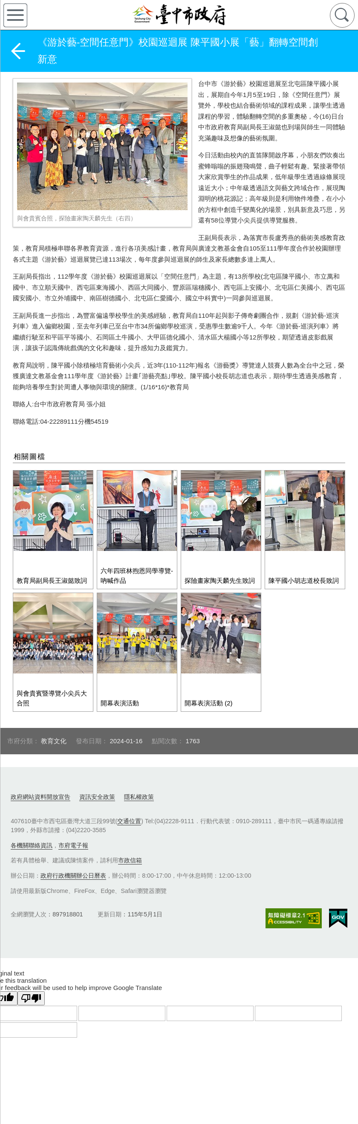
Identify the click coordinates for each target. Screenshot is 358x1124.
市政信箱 (130, 838)
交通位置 (129, 799)
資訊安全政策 (97, 775)
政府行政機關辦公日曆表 (73, 853)
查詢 (342, 15)
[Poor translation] (31, 977)
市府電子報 (73, 823)
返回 (18, 51)
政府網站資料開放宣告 (40, 775)
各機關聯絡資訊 (31, 823)
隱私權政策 (139, 775)
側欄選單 (15, 15)
